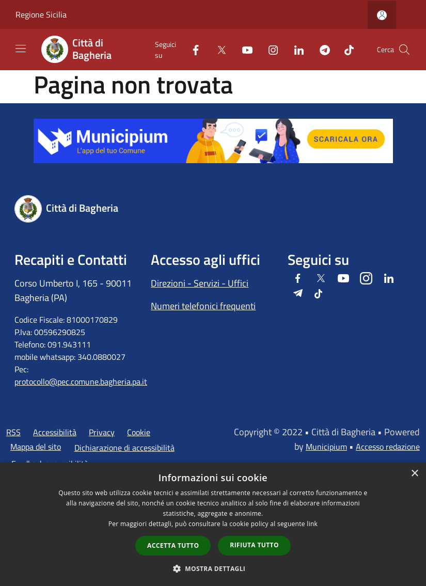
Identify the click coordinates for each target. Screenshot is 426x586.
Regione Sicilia (41, 14)
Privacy (102, 432)
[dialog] (213, 524)
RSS (13, 432)
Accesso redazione (388, 446)
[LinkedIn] (295, 49)
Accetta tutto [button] (173, 545)
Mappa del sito (35, 446)
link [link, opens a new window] (312, 523)
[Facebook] (191, 49)
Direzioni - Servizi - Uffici (199, 283)
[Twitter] (217, 49)
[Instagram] (269, 49)
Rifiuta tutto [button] (254, 545)
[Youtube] (243, 49)
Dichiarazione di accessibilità (124, 447)
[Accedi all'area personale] (382, 15)
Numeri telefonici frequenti (203, 306)
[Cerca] (404, 49)
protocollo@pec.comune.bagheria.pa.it (80, 381)
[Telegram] (320, 49)
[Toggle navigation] (20, 48)
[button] (213, 568)
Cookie (138, 432)
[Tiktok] (345, 49)
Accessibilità (54, 432)
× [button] (414, 474)
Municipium (326, 446)
